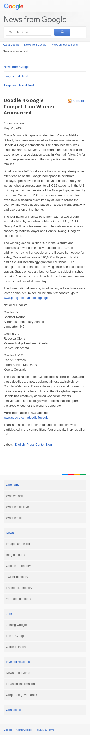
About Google (11, 44)
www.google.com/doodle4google (26, 298)
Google (8, 729)
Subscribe (79, 101)
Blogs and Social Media (20, 85)
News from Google (35, 19)
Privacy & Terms (45, 729)
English (20, 444)
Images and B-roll (16, 76)
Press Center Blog (39, 444)
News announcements (64, 44)
